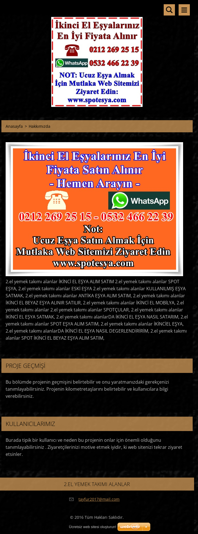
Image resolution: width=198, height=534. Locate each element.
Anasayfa (14, 126)
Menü (184, 10)
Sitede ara (169, 10)
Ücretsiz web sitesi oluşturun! (92, 527)
